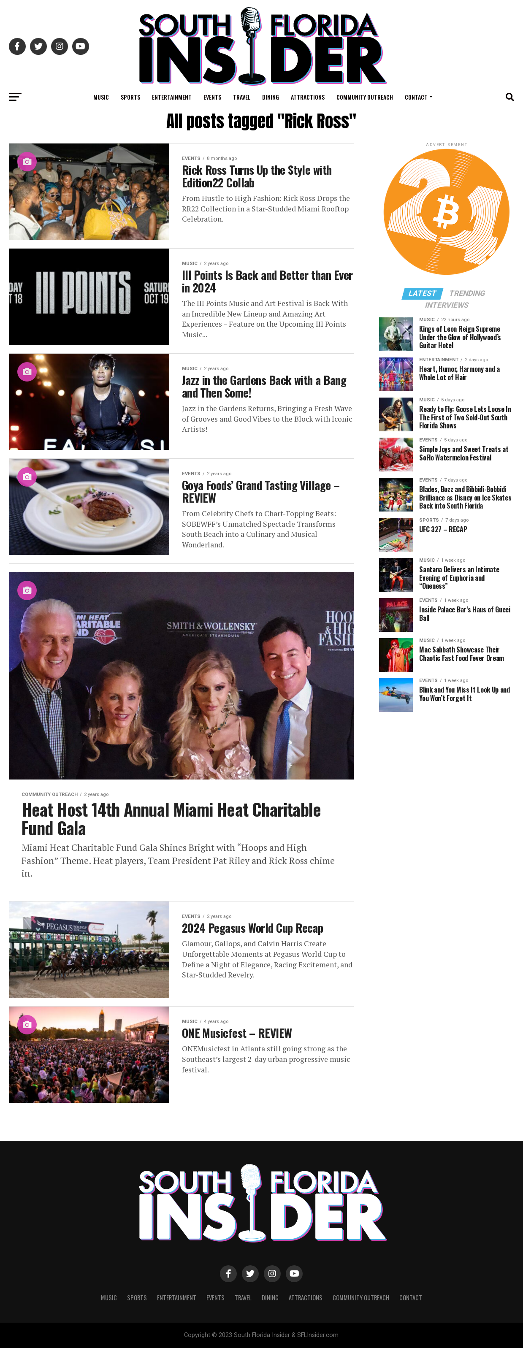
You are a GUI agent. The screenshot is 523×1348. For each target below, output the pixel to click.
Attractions (308, 96)
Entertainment (172, 96)
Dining (270, 96)
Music (101, 96)
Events (212, 96)
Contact (416, 96)
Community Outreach (364, 96)
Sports (130, 96)
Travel (241, 96)
